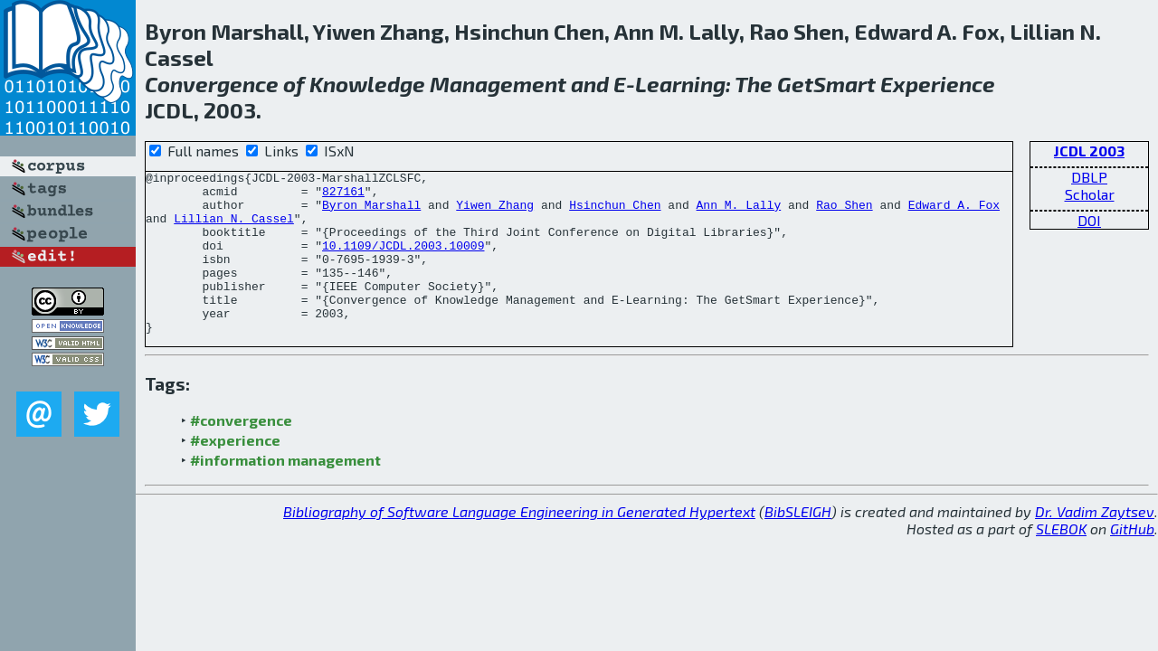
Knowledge (367, 84)
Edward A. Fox (954, 212)
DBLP (1089, 176)
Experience (937, 84)
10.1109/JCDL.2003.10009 (403, 261)
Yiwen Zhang (495, 212)
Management (498, 84)
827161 (343, 196)
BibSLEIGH (797, 543)
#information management (285, 492)
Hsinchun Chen (614, 212)
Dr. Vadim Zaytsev (1094, 543)
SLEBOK (1061, 561)
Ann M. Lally (738, 212)
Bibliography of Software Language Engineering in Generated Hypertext (519, 543)
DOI (1089, 220)
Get (795, 84)
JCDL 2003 (1089, 150)
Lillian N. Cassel (234, 229)
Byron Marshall (371, 212)
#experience (235, 472)
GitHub (1132, 561)
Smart (844, 84)
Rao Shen (844, 212)
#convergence (241, 452)
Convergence (212, 84)
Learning (680, 84)
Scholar (1090, 194)
